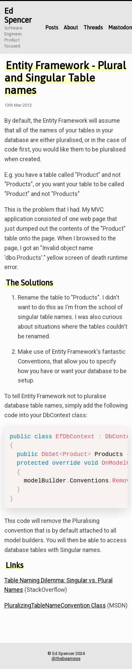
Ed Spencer (18, 15)
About (71, 27)
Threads (93, 27)
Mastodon (120, 27)
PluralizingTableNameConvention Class (55, 605)
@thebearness (66, 658)
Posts (51, 27)
